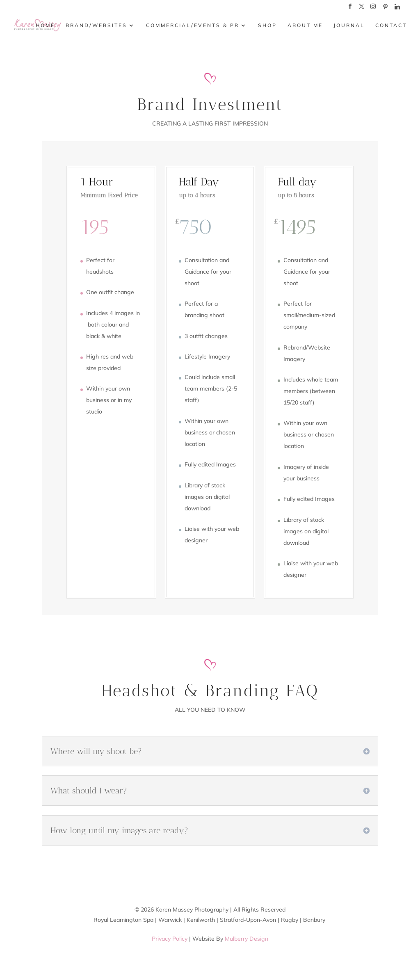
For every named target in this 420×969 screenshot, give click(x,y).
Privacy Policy (169, 938)
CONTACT (391, 25)
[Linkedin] (397, 9)
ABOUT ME (305, 25)
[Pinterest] (385, 9)
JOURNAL (349, 25)
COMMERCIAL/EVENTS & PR (192, 25)
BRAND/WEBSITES (96, 25)
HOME (45, 25)
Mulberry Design (246, 938)
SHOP (267, 25)
